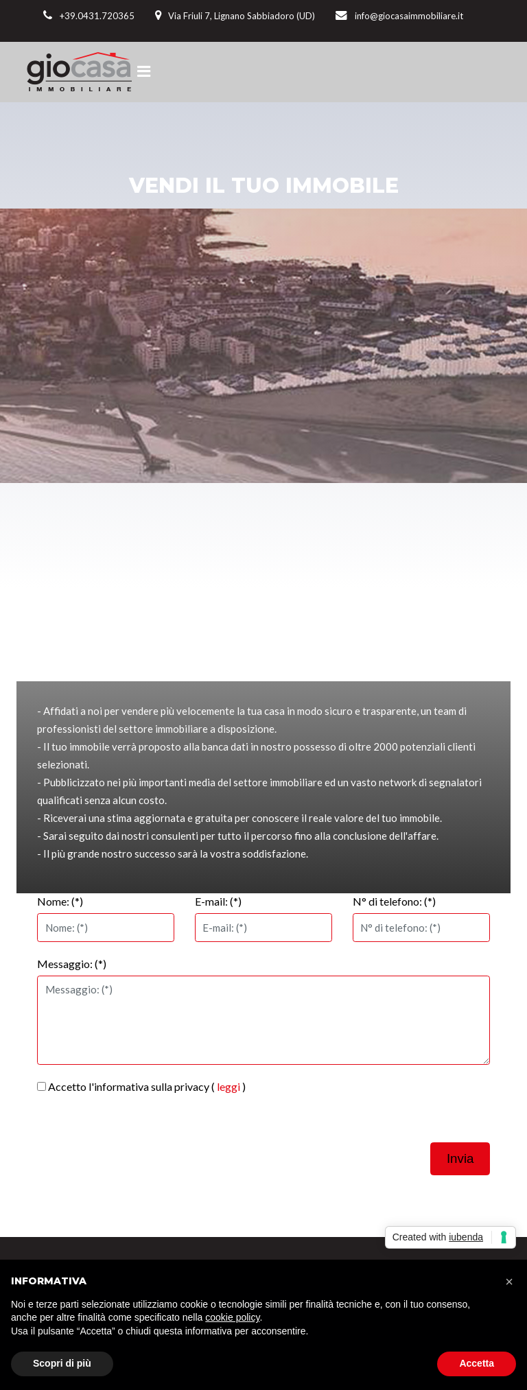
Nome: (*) (60, 901)
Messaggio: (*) (71, 963)
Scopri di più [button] (62, 1363)
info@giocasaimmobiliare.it (409, 15)
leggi (228, 1086)
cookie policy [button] (232, 1317)
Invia (460, 1158)
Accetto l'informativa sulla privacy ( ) (141, 1086)
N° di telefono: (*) (394, 901)
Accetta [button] (476, 1363)
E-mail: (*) (218, 901)
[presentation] (385, 1105)
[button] (509, 1282)
